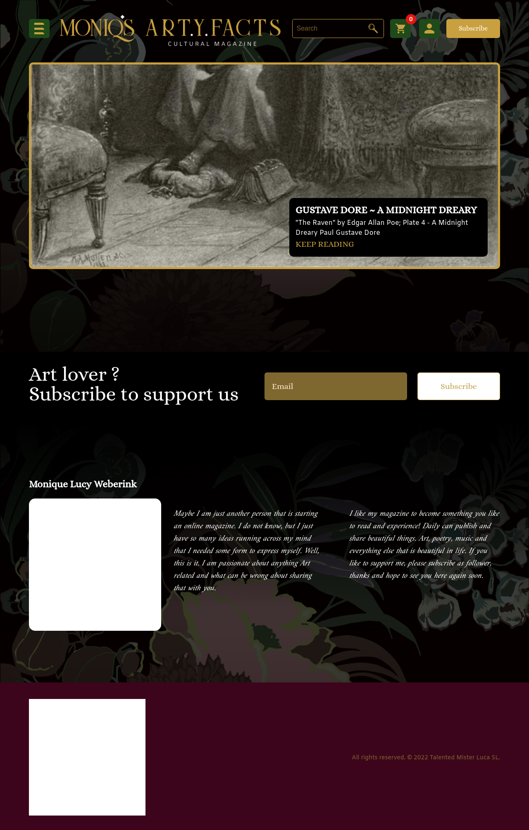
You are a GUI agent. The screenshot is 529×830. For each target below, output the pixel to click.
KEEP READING (324, 244)
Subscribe (473, 28)
